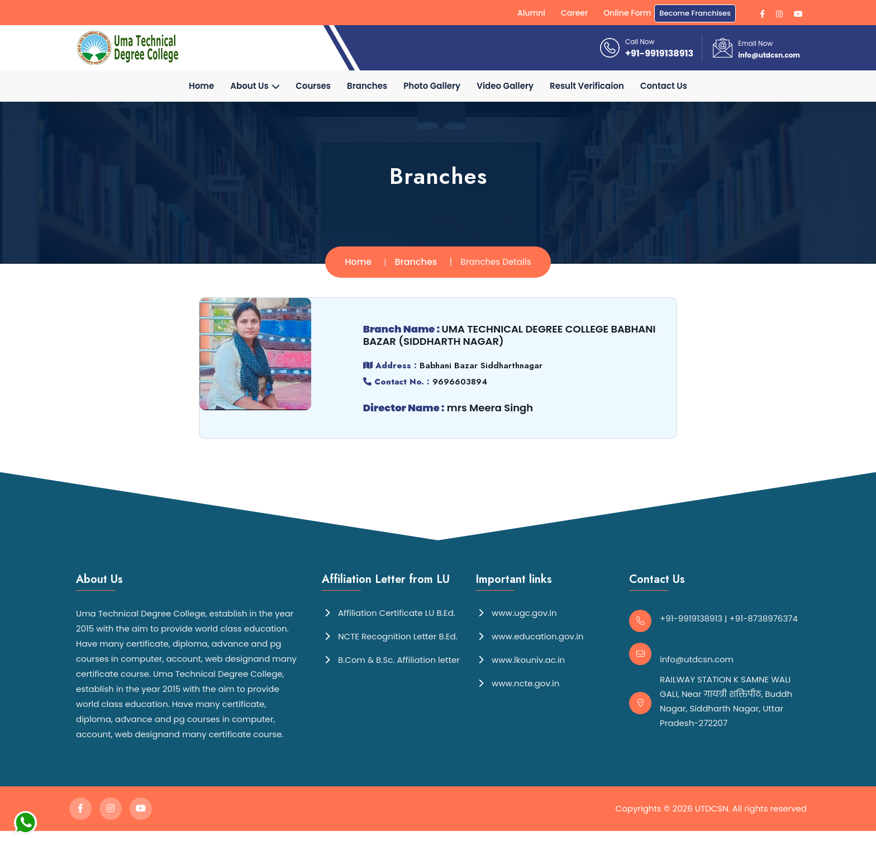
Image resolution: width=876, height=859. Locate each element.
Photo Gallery (431, 86)
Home (201, 86)
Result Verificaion (587, 86)
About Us (254, 86)
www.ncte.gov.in (517, 682)
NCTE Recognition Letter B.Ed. (390, 635)
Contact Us (663, 86)
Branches (367, 86)
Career (574, 12)
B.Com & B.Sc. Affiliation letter (391, 659)
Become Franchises (695, 13)
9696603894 (459, 382)
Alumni (531, 12)
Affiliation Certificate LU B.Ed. (388, 612)
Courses (313, 86)
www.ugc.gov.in (516, 612)
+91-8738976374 (764, 618)
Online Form (627, 12)
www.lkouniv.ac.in (520, 659)
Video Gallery (505, 86)
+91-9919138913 (659, 53)
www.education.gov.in (529, 635)
